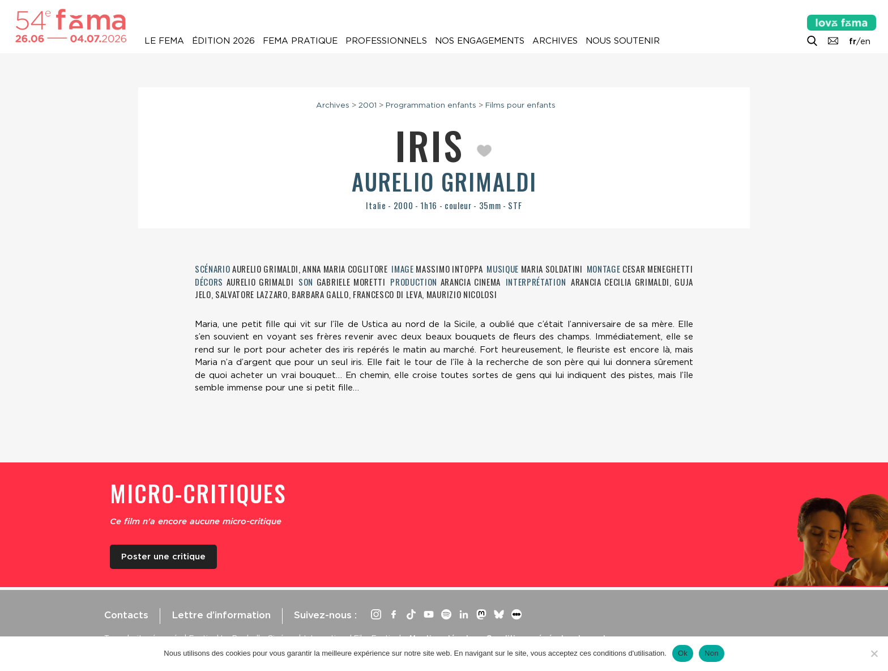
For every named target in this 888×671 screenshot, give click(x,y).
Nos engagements (479, 41)
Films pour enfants (520, 104)
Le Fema (164, 41)
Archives (555, 41)
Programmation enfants (431, 104)
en (865, 41)
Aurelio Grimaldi (444, 181)
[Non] (874, 653)
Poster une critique (163, 556)
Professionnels (386, 41)
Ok (683, 653)
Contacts (126, 615)
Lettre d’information (221, 615)
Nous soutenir (623, 41)
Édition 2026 (223, 41)
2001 (367, 104)
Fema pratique (300, 41)
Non (712, 653)
